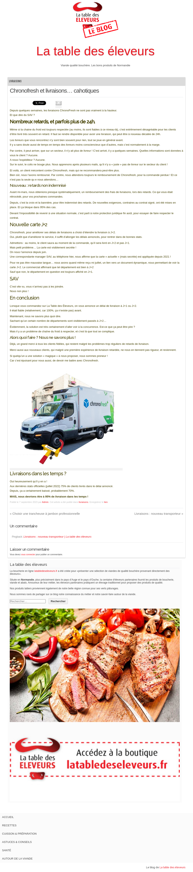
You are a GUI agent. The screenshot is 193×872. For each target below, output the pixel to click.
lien (106, 502)
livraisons (15, 81)
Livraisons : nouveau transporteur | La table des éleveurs (57, 536)
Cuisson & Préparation (19, 833)
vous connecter (28, 554)
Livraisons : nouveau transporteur (158, 513)
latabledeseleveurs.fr (45, 571)
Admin (45, 502)
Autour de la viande (17, 858)
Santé (6, 850)
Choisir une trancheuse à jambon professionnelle (45, 513)
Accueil (8, 817)
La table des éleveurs (95, 51)
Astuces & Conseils (17, 842)
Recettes (9, 825)
